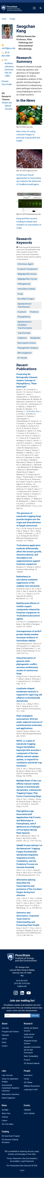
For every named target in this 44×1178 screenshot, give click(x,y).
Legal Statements (27, 1161)
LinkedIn (22, 992)
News (4, 1105)
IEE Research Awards (32, 1063)
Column (4, 1120)
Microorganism (25, 353)
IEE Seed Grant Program (11, 1136)
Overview (5, 1028)
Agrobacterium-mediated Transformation (25, 325)
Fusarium (22, 312)
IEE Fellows (28, 1082)
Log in (22, 1170)
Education (5, 1035)
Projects (27, 1060)
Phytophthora (24, 317)
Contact (5, 1046)
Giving (4, 1042)
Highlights (27, 1110)
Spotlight (5, 1110)
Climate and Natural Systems (7, 105)
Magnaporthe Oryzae (27, 279)
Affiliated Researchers (32, 1086)
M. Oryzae (22, 358)
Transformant (24, 333)
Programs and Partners (10, 1032)
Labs (4, 1070)
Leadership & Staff (31, 1089)
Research (28, 1023)
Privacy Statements (14, 1158)
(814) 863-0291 (22, 981)
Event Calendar (29, 1113)
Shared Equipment (8, 1098)
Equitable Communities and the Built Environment (32, 1050)
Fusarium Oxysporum (28, 269)
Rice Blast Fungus (26, 299)
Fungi (20, 294)
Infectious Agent (25, 264)
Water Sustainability (31, 1056)
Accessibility (14, 1161)
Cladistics (22, 338)
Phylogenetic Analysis (28, 348)
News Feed (6, 1113)
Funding (5, 1131)
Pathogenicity (24, 284)
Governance (28, 1075)
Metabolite (35, 338)
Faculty (26, 1079)
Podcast (5, 1117)
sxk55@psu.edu (8, 48)
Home (4, 19)
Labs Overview (7, 1075)
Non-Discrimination (29, 1158)
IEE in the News (7, 1124)
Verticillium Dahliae (26, 289)
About (4, 1023)
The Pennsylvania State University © (21, 1165)
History (4, 1039)
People (12, 19)
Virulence (34, 312)
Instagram (15, 992)
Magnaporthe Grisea (27, 274)
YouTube (28, 992)
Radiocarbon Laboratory (10, 1094)
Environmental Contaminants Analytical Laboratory (10, 1088)
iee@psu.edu (22, 986)
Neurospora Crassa (27, 343)
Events (27, 1105)
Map (22, 975)
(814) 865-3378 (20, 983)
